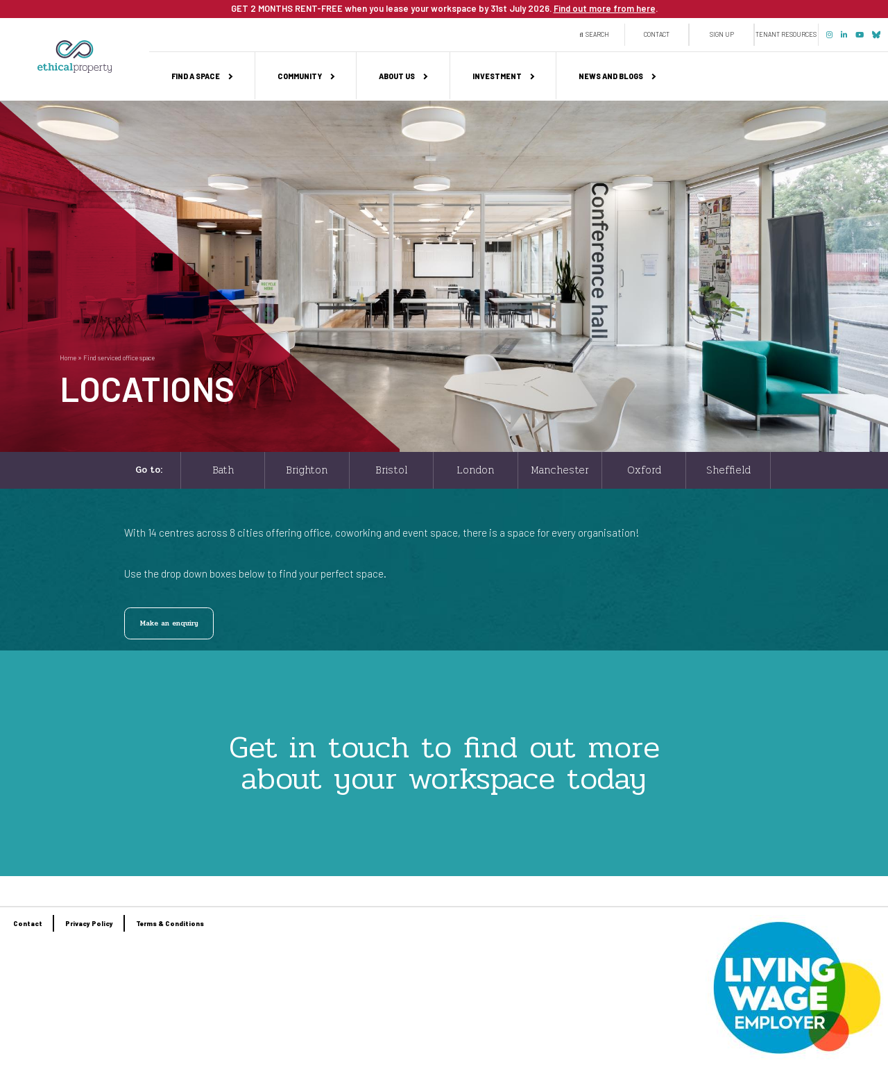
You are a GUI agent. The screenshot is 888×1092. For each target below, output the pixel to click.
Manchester (560, 470)
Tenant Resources (786, 34)
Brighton (306, 470)
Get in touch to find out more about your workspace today (444, 763)
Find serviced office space (119, 358)
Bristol (391, 470)
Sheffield (728, 470)
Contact (656, 34)
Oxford (644, 470)
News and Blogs (611, 76)
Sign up (722, 34)
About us (397, 76)
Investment (497, 76)
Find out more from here (605, 8)
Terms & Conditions (170, 923)
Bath (223, 470)
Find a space (195, 76)
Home (68, 358)
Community (300, 76)
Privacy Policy (89, 923)
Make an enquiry (169, 623)
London (475, 470)
